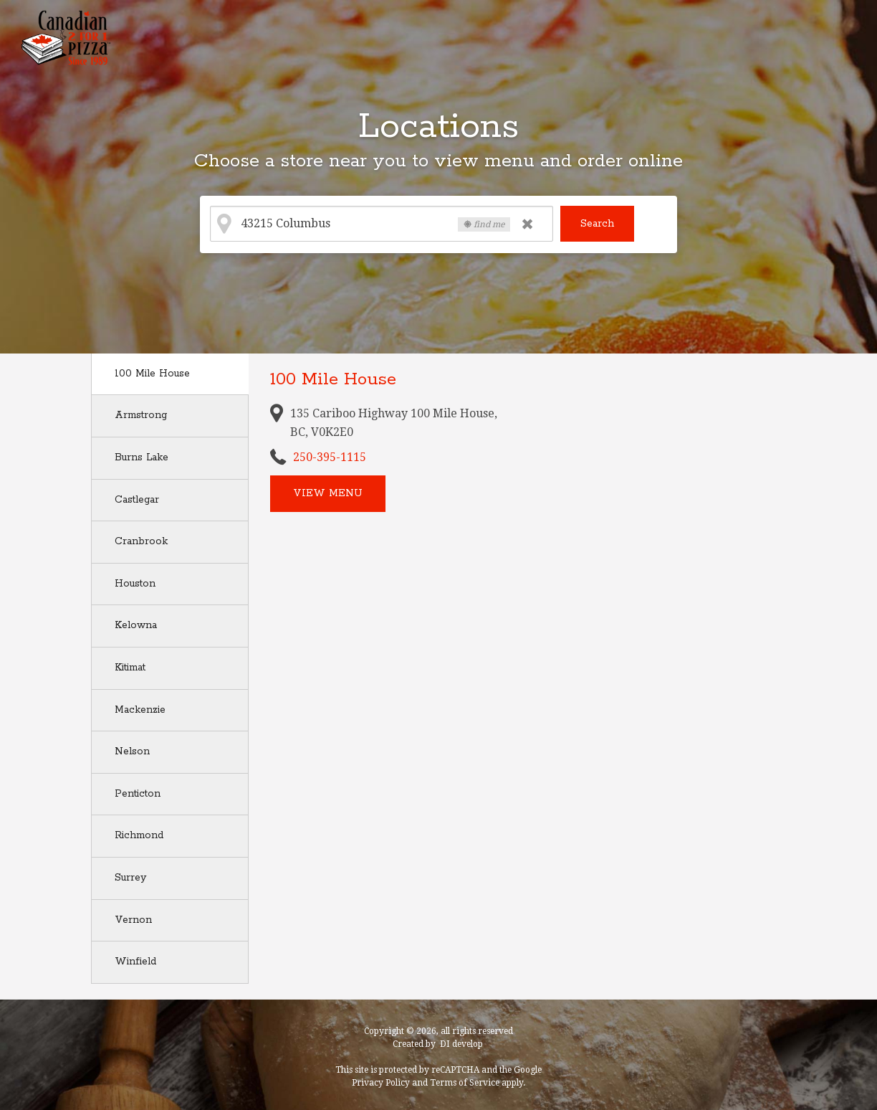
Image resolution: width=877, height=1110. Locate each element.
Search (597, 223)
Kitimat (130, 667)
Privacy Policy (381, 1083)
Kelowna (136, 625)
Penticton (137, 793)
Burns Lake (141, 457)
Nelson (132, 751)
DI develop (461, 1044)
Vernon (133, 920)
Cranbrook (141, 541)
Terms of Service (464, 1083)
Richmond (139, 835)
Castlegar (137, 499)
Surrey (130, 877)
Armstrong (141, 415)
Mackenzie (140, 709)
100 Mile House (152, 373)
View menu (328, 493)
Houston (135, 583)
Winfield (135, 961)
